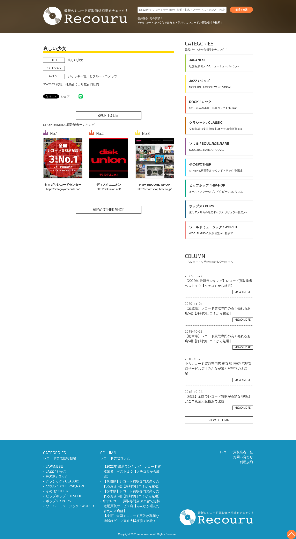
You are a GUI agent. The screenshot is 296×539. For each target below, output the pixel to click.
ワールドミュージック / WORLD (70, 506)
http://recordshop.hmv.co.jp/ (155, 189)
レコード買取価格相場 (68, 455)
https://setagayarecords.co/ (63, 189)
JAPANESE (54, 466)
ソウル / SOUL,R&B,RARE (65, 486)
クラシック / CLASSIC (62, 481)
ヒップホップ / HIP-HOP (64, 496)
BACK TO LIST (108, 115)
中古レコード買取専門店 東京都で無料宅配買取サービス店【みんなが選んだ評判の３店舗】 (131, 506)
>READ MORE (243, 292)
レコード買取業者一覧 (236, 452)
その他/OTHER (57, 491)
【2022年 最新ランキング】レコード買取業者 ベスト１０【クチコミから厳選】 (132, 471)
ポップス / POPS (58, 501)
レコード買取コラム (131, 455)
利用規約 (246, 462)
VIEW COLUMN (218, 419)
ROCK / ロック (57, 476)
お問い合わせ (243, 457)
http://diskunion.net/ (109, 189)
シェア (65, 96)
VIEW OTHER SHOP (109, 209)
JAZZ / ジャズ (56, 471)
